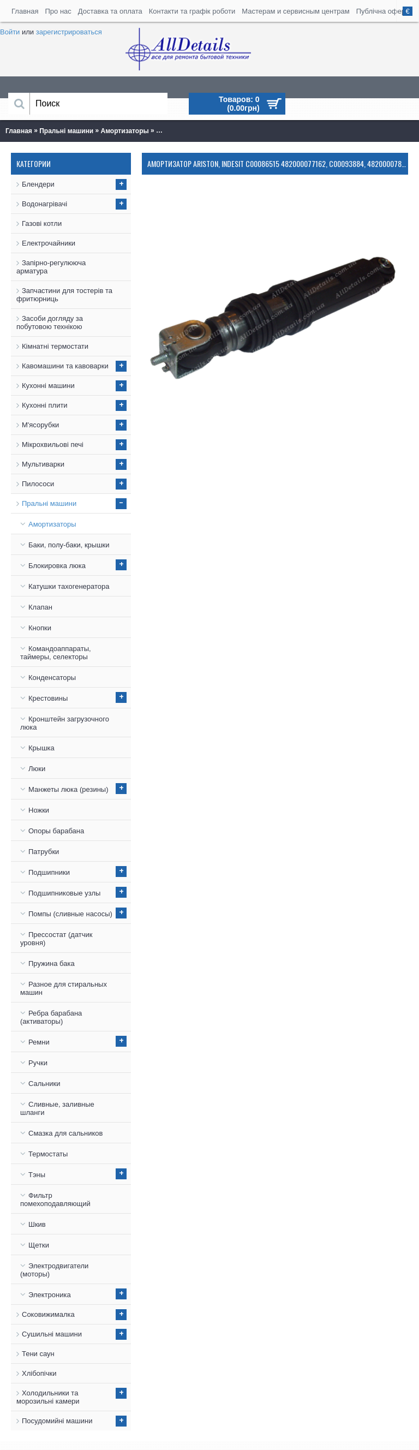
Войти (10, 32)
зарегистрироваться (69, 32)
